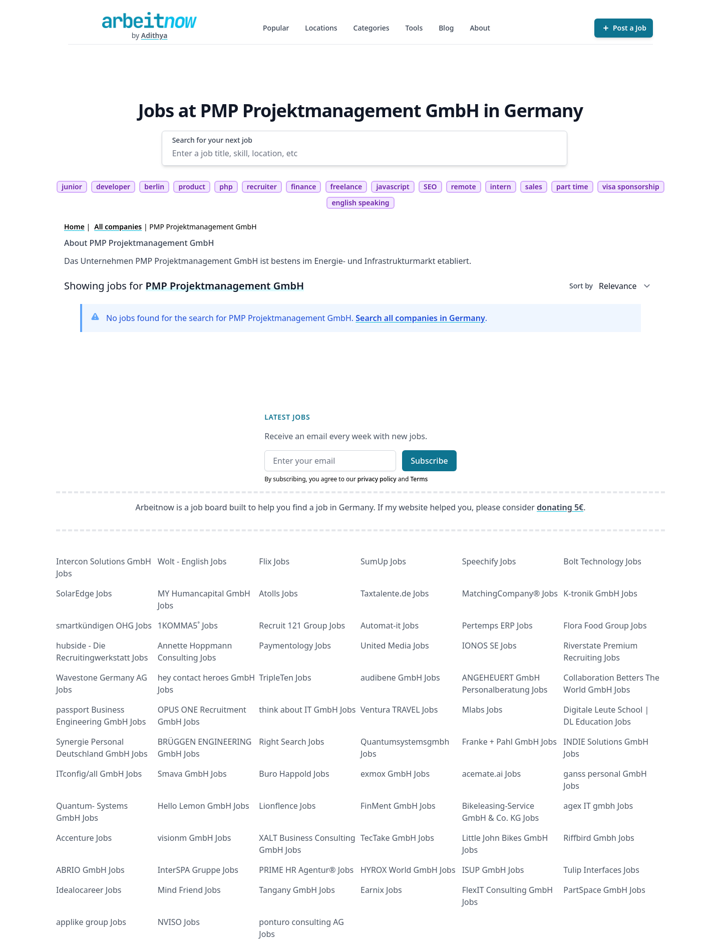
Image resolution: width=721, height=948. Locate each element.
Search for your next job (212, 140)
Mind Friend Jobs (189, 889)
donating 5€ (560, 507)
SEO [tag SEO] (430, 186)
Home (74, 226)
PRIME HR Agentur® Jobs (306, 869)
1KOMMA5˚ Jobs (188, 625)
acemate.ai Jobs (491, 773)
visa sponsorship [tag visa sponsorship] (630, 186)
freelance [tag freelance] (346, 186)
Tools (414, 28)
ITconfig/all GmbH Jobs (99, 773)
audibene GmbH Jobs (400, 677)
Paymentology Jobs (295, 645)
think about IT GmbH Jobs (307, 709)
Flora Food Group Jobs (604, 625)
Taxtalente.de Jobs (394, 593)
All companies (118, 226)
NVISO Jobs (179, 921)
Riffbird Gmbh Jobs (598, 837)
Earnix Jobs (381, 889)
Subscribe (429, 460)
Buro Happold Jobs (294, 773)
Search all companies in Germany (420, 318)
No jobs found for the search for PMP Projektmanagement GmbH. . (296, 318)
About (480, 28)
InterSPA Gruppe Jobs (198, 869)
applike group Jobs (91, 921)
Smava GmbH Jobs (192, 773)
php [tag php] (225, 186)
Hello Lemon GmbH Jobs (203, 805)
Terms (419, 479)
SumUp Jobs (383, 561)
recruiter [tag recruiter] (262, 186)
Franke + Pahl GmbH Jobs (509, 741)
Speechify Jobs (489, 561)
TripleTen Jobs (285, 677)
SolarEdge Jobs (84, 593)
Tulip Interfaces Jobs (601, 869)
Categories (371, 28)
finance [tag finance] (303, 186)
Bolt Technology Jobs (602, 561)
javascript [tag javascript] (392, 186)
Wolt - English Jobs (192, 561)
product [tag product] (191, 186)
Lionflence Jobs (287, 805)
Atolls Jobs (278, 593)
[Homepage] (149, 20)
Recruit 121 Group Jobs (302, 625)
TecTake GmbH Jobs (397, 837)
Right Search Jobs (291, 741)
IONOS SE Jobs (489, 645)
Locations (321, 28)
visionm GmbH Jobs (194, 837)
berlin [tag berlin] (154, 186)
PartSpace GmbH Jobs (604, 889)
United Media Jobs (394, 645)
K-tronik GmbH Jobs (600, 593)
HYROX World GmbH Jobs (408, 869)
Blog (446, 28)
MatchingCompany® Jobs (510, 593)
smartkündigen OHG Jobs (104, 625)
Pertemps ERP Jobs (497, 625)
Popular (276, 28)
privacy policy (377, 479)
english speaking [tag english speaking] (360, 202)
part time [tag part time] (572, 186)
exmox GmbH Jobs (395, 773)
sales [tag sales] (533, 186)
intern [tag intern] (500, 186)
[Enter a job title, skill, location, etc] (364, 153)
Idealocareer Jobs (88, 889)
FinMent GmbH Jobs (398, 805)
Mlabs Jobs (482, 709)
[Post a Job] (623, 28)
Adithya (154, 35)
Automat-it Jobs (389, 625)
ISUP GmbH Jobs (493, 869)
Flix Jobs (274, 561)
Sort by (581, 285)
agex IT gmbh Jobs (598, 805)
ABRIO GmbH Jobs (90, 869)
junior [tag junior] (72, 186)
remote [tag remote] (463, 186)
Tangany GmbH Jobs (297, 889)
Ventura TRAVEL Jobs (399, 709)
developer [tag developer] (113, 186)
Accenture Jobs (84, 837)
